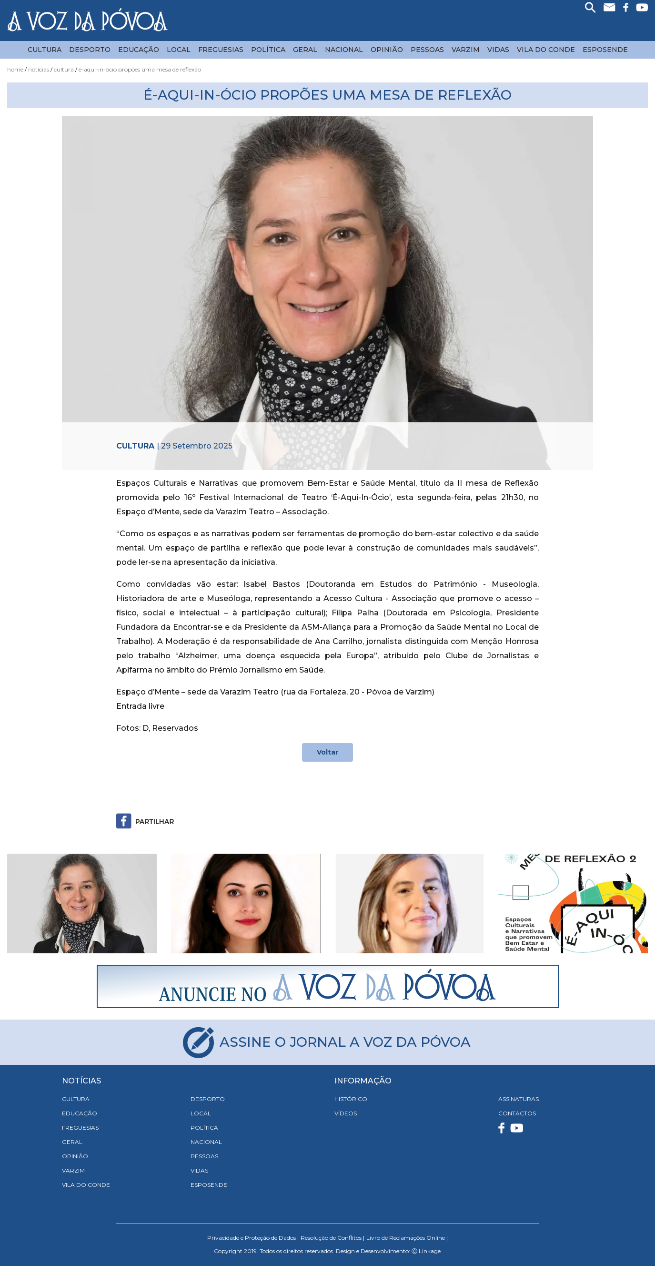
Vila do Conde (546, 49)
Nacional (344, 49)
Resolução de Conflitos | (332, 1237)
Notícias (38, 69)
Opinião (387, 49)
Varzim (466, 49)
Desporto (90, 49)
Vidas (498, 49)
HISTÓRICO (350, 1099)
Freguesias (220, 49)
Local (179, 49)
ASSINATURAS (518, 1099)
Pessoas (427, 49)
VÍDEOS (345, 1113)
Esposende (605, 49)
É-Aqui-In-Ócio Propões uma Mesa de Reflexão (140, 69)
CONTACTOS (517, 1113)
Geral (305, 49)
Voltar (327, 752)
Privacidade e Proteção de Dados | (253, 1237)
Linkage (430, 1251)
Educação (138, 49)
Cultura (44, 49)
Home (15, 69)
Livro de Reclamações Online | (407, 1237)
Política (268, 49)
